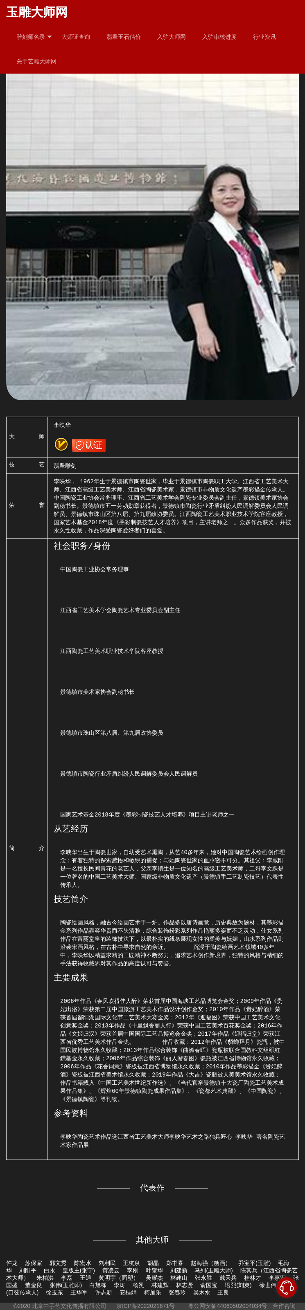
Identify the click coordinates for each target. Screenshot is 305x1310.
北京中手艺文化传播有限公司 (69, 1306)
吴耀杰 (154, 1277)
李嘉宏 (277, 1277)
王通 (85, 1277)
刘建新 (179, 1270)
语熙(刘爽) (238, 1285)
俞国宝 (208, 1285)
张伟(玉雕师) (66, 1285)
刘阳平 (27, 1270)
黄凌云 (111, 1270)
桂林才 (252, 1277)
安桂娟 (128, 1292)
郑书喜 (174, 1263)
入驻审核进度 (219, 37)
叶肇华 (154, 1270)
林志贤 (184, 1285)
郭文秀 (58, 1263)
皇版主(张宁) (79, 1270)
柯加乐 (152, 1292)
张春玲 (177, 1292)
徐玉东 (54, 1292)
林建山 (179, 1277)
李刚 (132, 1270)
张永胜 (203, 1277)
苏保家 (33, 1263)
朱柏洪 (45, 1277)
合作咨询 (284, 1306)
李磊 (66, 1277)
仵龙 (12, 1263)
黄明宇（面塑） (119, 1277)
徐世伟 (267, 1285)
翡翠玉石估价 (123, 37)
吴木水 (201, 1292)
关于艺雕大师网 (36, 61)
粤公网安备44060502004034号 (228, 1306)
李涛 (119, 1285)
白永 (49, 1270)
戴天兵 (228, 1277)
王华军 (79, 1292)
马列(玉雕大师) (213, 1270)
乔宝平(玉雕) (254, 1263)
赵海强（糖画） (211, 1263)
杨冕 (138, 1285)
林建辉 (160, 1285)
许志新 (103, 1292)
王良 (223, 1292)
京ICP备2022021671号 (145, 1306)
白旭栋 (97, 1285)
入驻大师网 (171, 37)
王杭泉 (131, 1263)
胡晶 (153, 1263)
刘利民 (107, 1263)
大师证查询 (75, 37)
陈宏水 (82, 1263)
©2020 (22, 1306)
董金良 (33, 1285)
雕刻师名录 (34, 37)
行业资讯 (264, 37)
